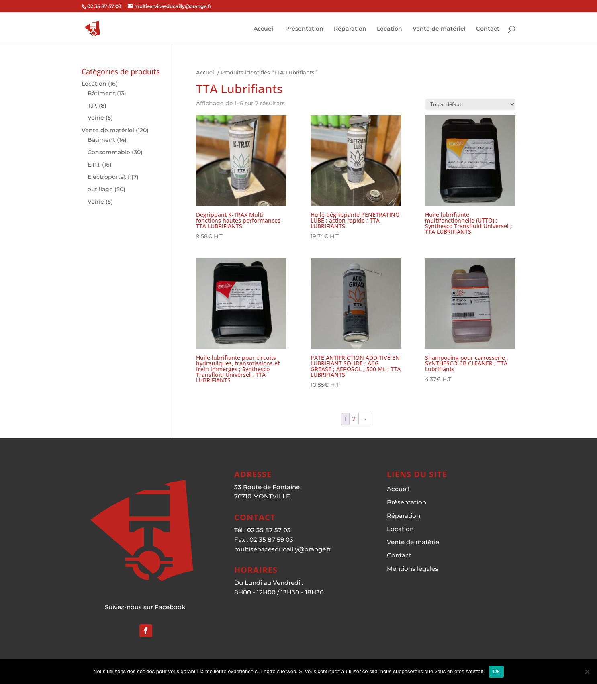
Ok (496, 671)
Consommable (109, 152)
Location (389, 29)
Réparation (350, 29)
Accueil (264, 29)
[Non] (587, 672)
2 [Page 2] (354, 419)
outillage (100, 189)
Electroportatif (109, 176)
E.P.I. (94, 164)
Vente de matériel (439, 29)
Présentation (304, 29)
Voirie (96, 117)
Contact (487, 29)
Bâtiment (101, 93)
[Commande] (470, 104)
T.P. (92, 105)
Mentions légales (412, 568)
